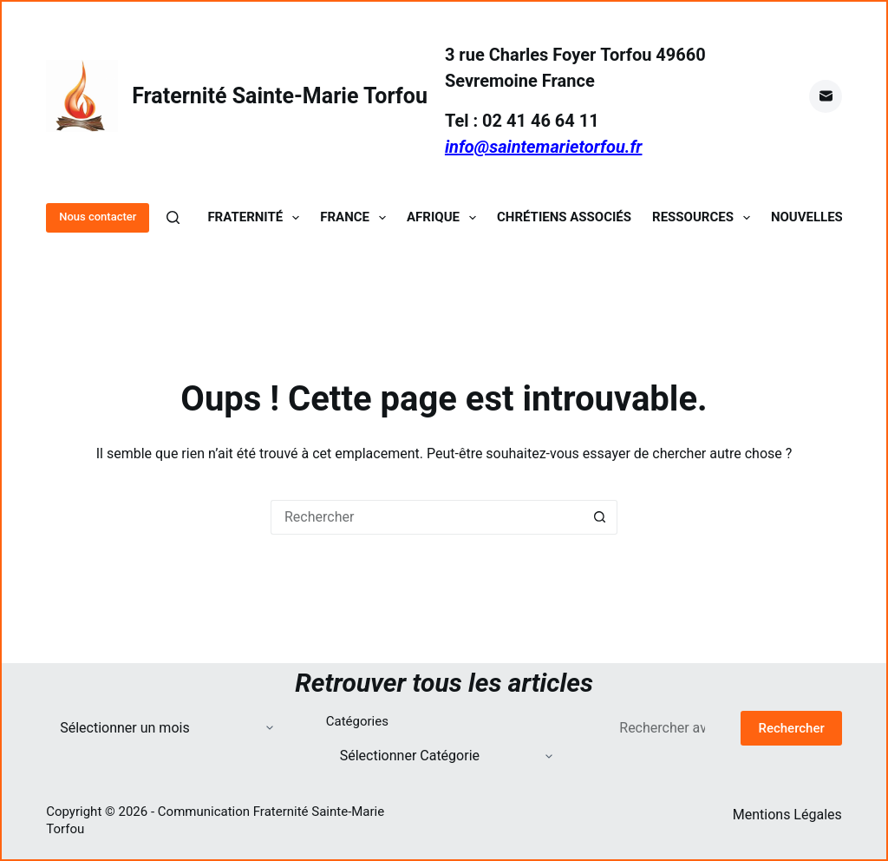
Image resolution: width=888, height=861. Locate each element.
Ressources (704, 217)
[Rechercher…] (427, 517)
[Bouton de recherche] (600, 517)
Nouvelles (807, 217)
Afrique (445, 217)
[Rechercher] (173, 217)
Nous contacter (97, 216)
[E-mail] (825, 96)
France (356, 217)
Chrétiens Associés (564, 217)
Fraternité (256, 217)
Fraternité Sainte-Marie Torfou (280, 95)
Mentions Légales (787, 814)
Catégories (357, 721)
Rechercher (791, 728)
